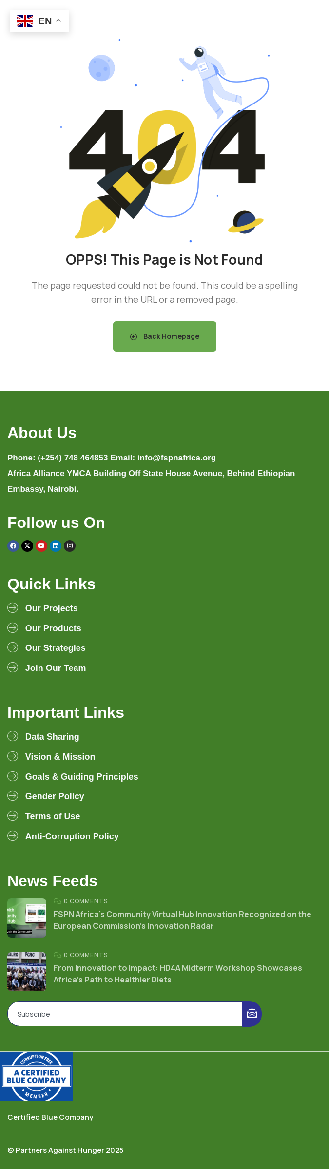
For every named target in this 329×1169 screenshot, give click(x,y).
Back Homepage (164, 336)
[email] (125, 1013)
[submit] (252, 1014)
